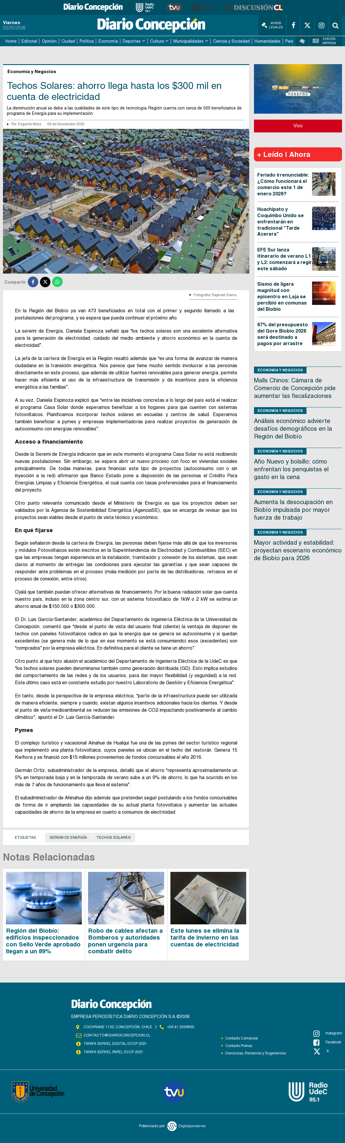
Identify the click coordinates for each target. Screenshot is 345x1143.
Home (11, 41)
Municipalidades (188, 41)
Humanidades (268, 41)
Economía (108, 41)
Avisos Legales (272, 25)
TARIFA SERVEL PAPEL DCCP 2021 (113, 1052)
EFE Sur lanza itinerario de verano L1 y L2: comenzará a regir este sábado (284, 259)
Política (87, 41)
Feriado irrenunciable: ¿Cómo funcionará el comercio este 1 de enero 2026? (283, 184)
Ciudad (68, 41)
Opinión (49, 41)
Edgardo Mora (29, 124)
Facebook (327, 1042)
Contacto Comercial (241, 1038)
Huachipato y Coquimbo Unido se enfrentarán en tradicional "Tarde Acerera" (280, 221)
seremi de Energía (68, 837)
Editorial (29, 41)
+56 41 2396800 (180, 1027)
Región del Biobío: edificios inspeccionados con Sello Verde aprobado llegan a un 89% (43, 941)
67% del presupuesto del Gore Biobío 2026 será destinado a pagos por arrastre (282, 334)
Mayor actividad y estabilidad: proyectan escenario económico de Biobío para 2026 (298, 550)
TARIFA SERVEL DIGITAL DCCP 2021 (115, 1044)
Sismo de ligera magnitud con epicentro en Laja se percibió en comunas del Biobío (282, 296)
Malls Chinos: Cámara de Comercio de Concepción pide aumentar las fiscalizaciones (295, 388)
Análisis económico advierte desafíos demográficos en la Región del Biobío (293, 428)
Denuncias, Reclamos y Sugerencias (255, 1053)
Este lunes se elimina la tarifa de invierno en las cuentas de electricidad (204, 937)
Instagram (327, 1033)
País (289, 41)
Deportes (132, 41)
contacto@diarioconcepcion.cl (117, 1035)
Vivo (298, 126)
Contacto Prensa (238, 1046)
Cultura (157, 41)
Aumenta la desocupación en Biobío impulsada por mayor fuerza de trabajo (293, 509)
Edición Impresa (324, 41)
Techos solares (113, 837)
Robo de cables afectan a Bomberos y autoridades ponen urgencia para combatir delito (125, 941)
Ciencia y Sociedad (231, 41)
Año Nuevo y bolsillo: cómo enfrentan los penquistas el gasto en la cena (291, 469)
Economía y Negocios (280, 370)
